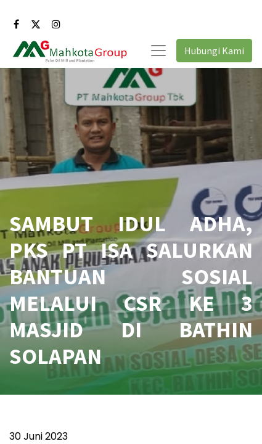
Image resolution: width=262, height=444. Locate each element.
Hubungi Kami (214, 50)
